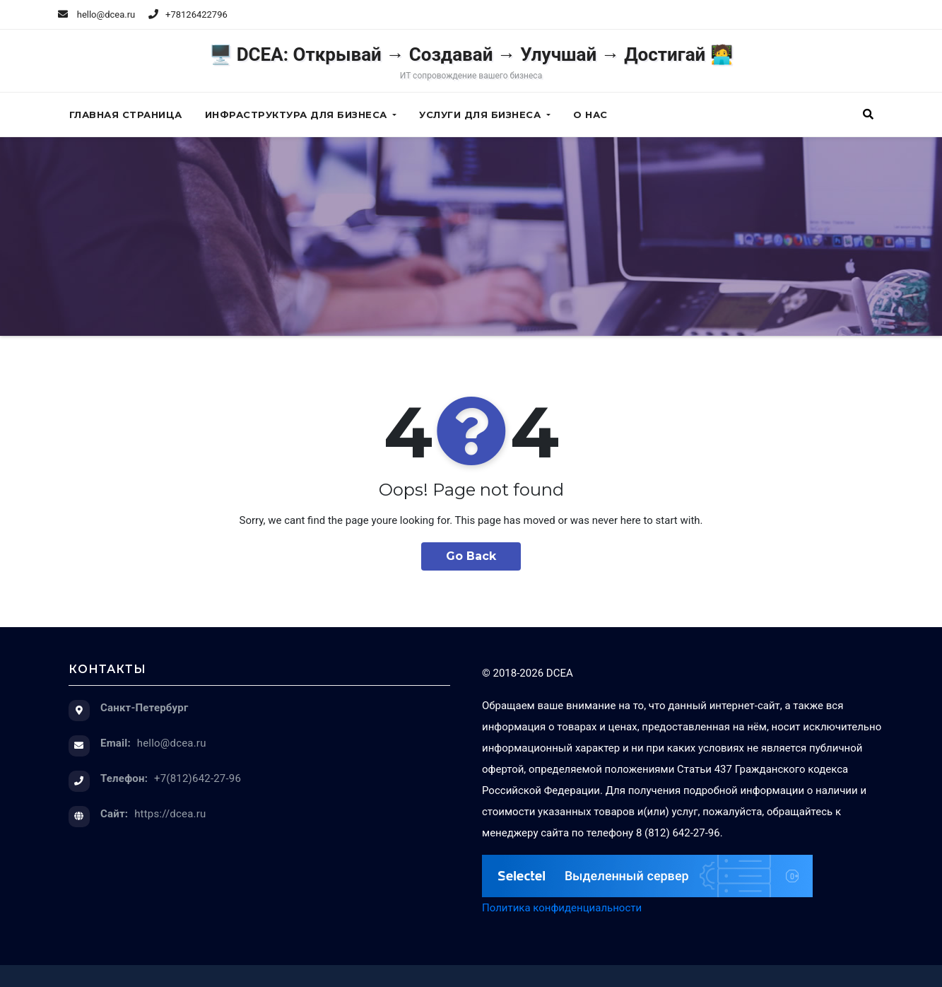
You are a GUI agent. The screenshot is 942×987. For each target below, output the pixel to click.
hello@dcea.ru (97, 14)
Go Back (471, 556)
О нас (590, 114)
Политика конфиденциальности (562, 907)
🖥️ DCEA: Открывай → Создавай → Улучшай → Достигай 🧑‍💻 (471, 62)
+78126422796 (196, 14)
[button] (868, 114)
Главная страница (125, 114)
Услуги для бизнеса (485, 114)
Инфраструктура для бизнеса (301, 114)
